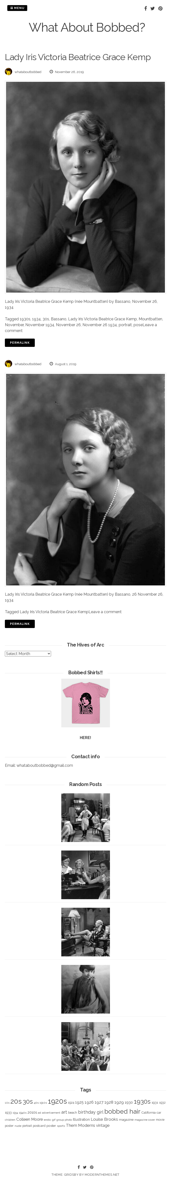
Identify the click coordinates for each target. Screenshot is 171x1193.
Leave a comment (105, 612)
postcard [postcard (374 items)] (39, 1126)
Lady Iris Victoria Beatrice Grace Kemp (102, 319)
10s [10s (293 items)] (7, 1102)
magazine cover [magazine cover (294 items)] (145, 1119)
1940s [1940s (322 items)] (23, 1112)
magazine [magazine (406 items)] (126, 1119)
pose (138, 325)
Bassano (58, 319)
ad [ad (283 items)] (39, 1112)
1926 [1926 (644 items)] (89, 1102)
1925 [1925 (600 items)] (79, 1102)
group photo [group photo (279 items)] (64, 1119)
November (14, 325)
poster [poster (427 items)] (51, 1126)
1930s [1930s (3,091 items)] (142, 1101)
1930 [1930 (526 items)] (129, 1102)
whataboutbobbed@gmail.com (45, 765)
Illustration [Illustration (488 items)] (81, 1119)
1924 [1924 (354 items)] (71, 1102)
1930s (25, 319)
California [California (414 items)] (148, 1112)
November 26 (68, 325)
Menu (17, 8)
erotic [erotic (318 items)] (47, 1119)
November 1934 (39, 325)
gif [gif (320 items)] (53, 1119)
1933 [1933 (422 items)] (8, 1112)
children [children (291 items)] (10, 1119)
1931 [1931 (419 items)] (155, 1102)
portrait (125, 325)
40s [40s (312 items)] (36, 1102)
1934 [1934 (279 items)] (15, 1112)
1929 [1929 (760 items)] (119, 1102)
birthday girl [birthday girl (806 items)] (90, 1112)
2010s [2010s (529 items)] (32, 1112)
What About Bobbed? (87, 27)
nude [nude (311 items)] (18, 1126)
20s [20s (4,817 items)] (16, 1101)
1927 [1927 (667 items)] (99, 1102)
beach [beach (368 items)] (72, 1112)
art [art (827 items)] (64, 1112)
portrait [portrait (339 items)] (27, 1126)
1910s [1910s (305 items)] (43, 1102)
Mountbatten (150, 319)
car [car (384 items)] (159, 1112)
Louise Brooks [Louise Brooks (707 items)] (104, 1119)
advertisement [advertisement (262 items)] (51, 1112)
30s (46, 319)
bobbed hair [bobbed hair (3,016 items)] (122, 1111)
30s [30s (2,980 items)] (28, 1101)
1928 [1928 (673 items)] (108, 1102)
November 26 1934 (99, 325)
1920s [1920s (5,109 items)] (57, 1101)
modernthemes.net (102, 1174)
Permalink (20, 342)
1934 (36, 319)
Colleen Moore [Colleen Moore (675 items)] (29, 1119)
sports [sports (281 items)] (61, 1126)
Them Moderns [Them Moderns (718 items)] (80, 1125)
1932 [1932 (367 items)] (162, 1102)
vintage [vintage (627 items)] (102, 1125)
